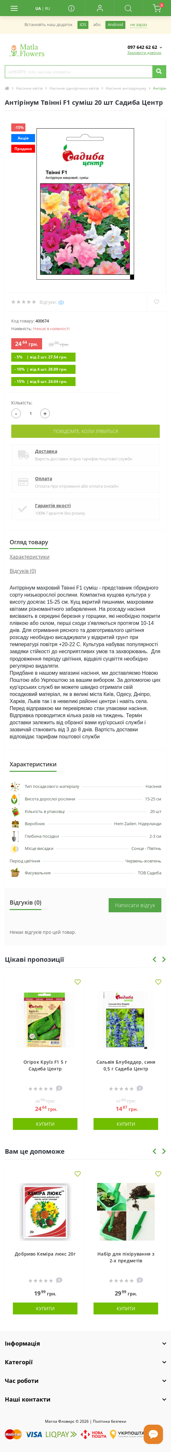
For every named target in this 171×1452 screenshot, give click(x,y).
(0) (61, 302)
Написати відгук (135, 905)
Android (115, 24)
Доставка (46, 451)
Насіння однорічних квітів (74, 88)
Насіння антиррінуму (126, 88)
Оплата (43, 478)
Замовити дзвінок (144, 52)
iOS (83, 24)
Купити (45, 1124)
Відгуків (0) (23, 570)
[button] (100, 8)
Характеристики (30, 556)
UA (38, 8)
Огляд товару (29, 542)
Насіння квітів (29, 88)
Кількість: (21, 403)
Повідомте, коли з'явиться (85, 431)
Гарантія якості (53, 505)
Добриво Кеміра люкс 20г (45, 1254)
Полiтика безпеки (109, 1421)
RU (47, 8)
